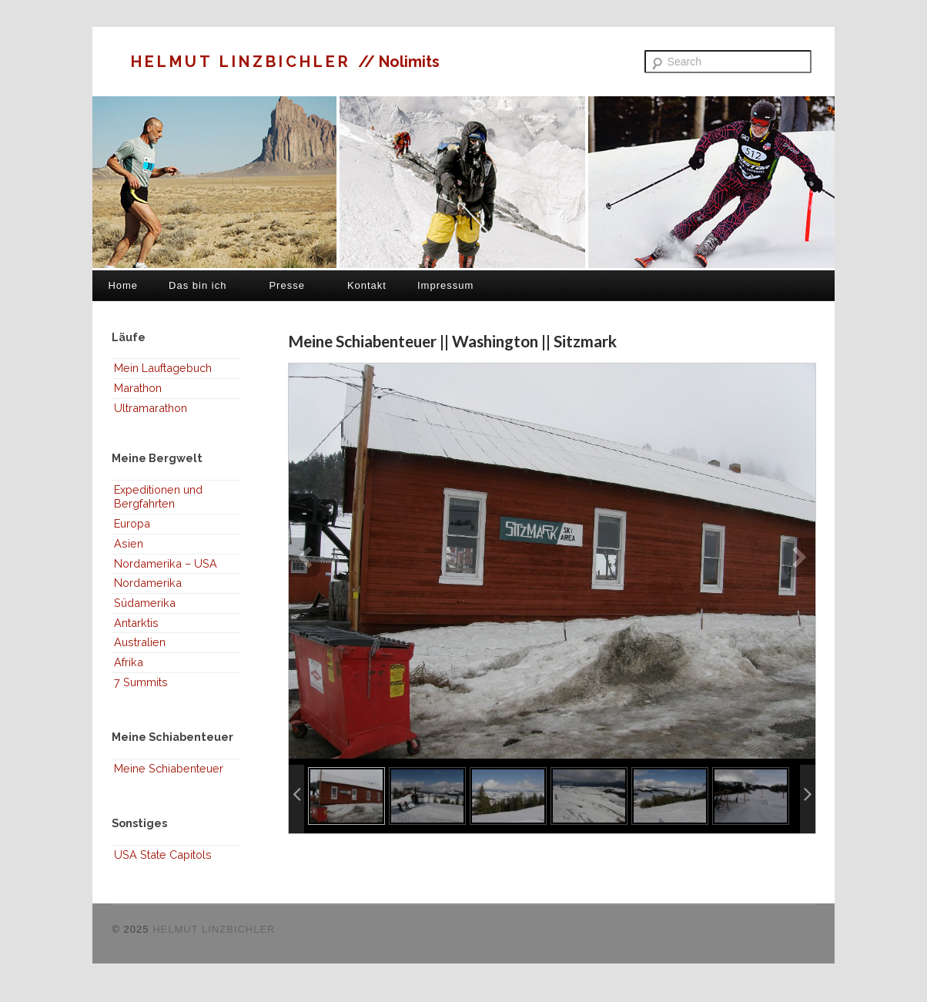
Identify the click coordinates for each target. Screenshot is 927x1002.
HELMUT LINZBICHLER (244, 61)
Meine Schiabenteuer (168, 768)
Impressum (445, 285)
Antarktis (136, 622)
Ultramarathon (150, 407)
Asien (128, 543)
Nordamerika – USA (165, 563)
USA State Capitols (163, 854)
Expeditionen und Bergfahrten (158, 497)
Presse (286, 285)
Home (123, 285)
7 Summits (141, 682)
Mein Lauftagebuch (163, 367)
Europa (132, 523)
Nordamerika (148, 582)
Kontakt (367, 285)
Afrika (128, 662)
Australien (140, 641)
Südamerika (145, 602)
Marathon (138, 387)
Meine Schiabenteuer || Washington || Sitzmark (452, 340)
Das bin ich (197, 285)
